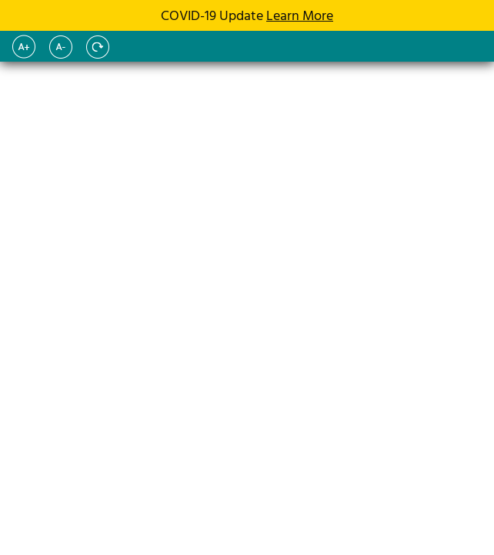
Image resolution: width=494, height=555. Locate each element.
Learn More (299, 16)
